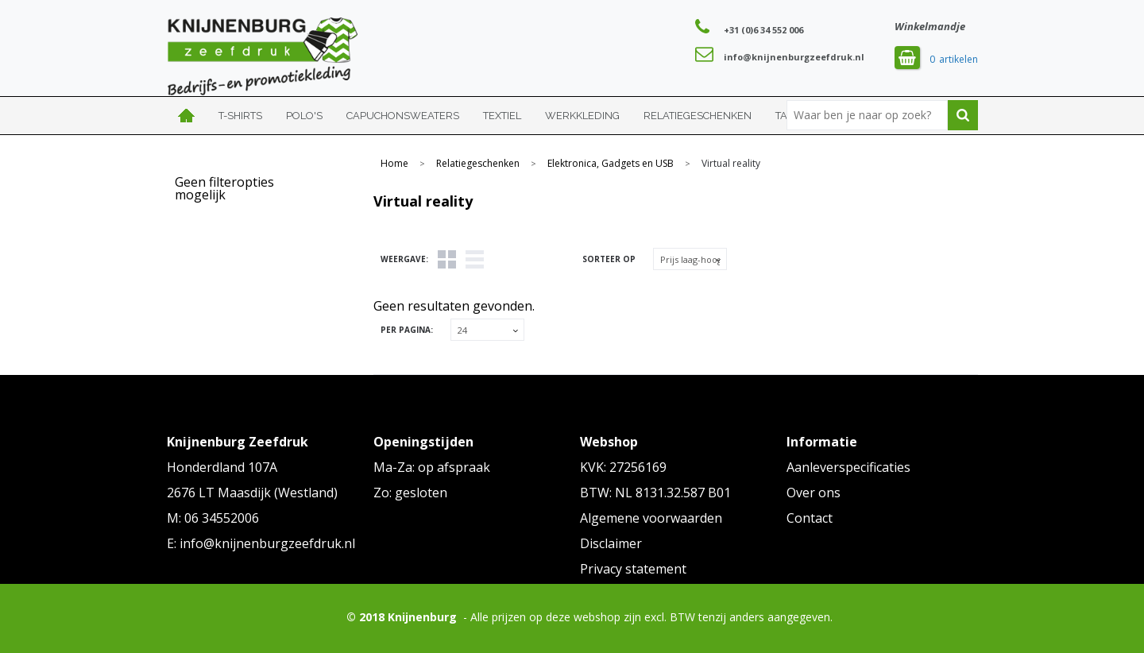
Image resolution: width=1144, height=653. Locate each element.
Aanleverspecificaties (848, 467)
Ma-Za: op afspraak (431, 467)
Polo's (304, 116)
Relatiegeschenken (698, 116)
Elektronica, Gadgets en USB (610, 163)
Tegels (447, 259)
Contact (809, 518)
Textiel (502, 116)
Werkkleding (582, 116)
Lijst (475, 259)
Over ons (813, 492)
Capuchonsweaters (402, 116)
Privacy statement (633, 569)
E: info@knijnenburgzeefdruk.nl (261, 543)
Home (187, 115)
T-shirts (240, 116)
